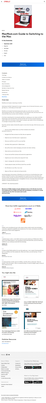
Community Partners (5, 370)
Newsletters (17, 365)
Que (5, 55)
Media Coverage (5, 369)
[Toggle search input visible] (44, 1)
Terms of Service (4, 400)
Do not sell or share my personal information (9, 395)
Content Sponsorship (6, 378)
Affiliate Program (5, 372)
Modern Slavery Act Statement (30, 400)
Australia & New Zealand (6, 384)
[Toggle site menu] (1, 1)
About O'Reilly (5, 361)
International (4, 382)
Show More (4, 96)
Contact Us (17, 363)
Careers (3, 365)
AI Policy (17, 369)
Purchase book (5, 343)
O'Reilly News (4, 367)
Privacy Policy (18, 367)
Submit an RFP (4, 374)
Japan (2, 386)
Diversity (3, 376)
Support (17, 361)
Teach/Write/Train (5, 363)
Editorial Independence (18, 400)
